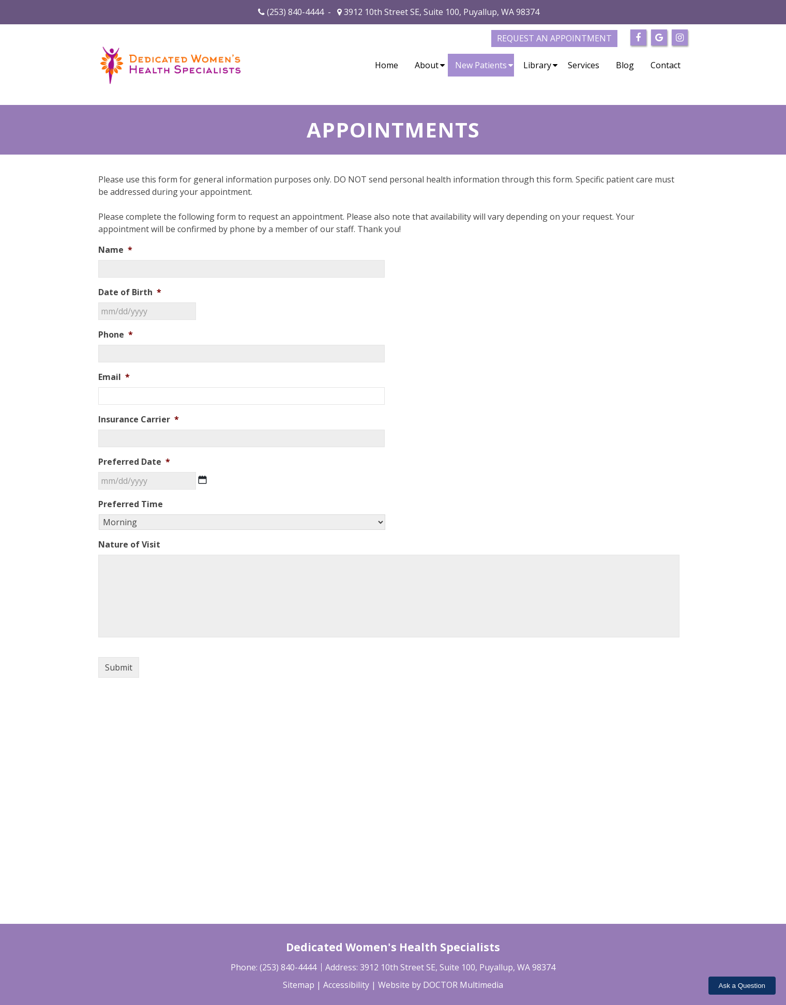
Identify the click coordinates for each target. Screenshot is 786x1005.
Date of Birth (129, 292)
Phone (115, 334)
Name (115, 250)
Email (114, 377)
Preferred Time (130, 504)
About (427, 65)
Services (583, 65)
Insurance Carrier (138, 419)
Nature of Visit (129, 544)
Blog (625, 65)
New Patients (481, 65)
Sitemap (298, 985)
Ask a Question (742, 985)
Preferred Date (134, 461)
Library (537, 65)
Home (386, 65)
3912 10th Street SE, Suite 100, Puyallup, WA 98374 (440, 12)
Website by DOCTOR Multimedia (440, 985)
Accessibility (346, 985)
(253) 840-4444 (295, 12)
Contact (666, 65)
